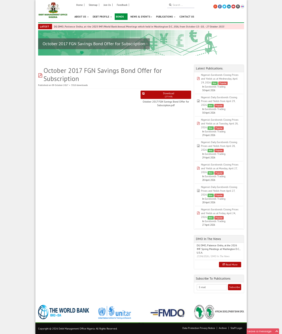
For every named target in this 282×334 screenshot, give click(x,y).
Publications (165, 16)
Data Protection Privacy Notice (198, 328)
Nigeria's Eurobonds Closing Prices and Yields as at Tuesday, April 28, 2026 (219, 123)
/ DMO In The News (219, 256)
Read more (230, 264)
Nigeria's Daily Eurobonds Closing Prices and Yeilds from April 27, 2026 (219, 190)
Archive (223, 328)
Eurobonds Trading (215, 86)
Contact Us (186, 16)
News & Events (141, 16)
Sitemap (93, 5)
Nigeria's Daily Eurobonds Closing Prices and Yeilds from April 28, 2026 (219, 146)
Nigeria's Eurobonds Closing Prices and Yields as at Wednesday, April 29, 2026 (219, 78)
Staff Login (236, 328)
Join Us (107, 5)
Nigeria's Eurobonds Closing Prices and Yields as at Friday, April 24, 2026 (219, 213)
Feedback (122, 5)
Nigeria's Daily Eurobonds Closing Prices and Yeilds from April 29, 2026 (219, 101)
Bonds (121, 16)
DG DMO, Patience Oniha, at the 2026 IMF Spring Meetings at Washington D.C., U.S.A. (218, 249)
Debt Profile (102, 16)
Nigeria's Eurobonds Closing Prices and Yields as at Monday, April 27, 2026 (219, 168)
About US (81, 16)
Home (79, 5)
